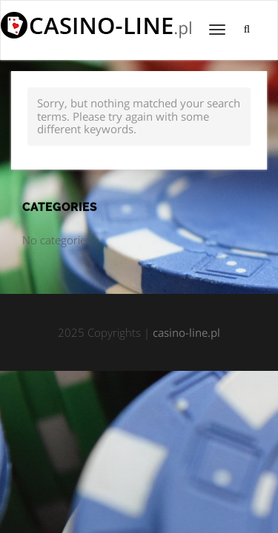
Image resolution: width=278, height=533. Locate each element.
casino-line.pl (186, 332)
